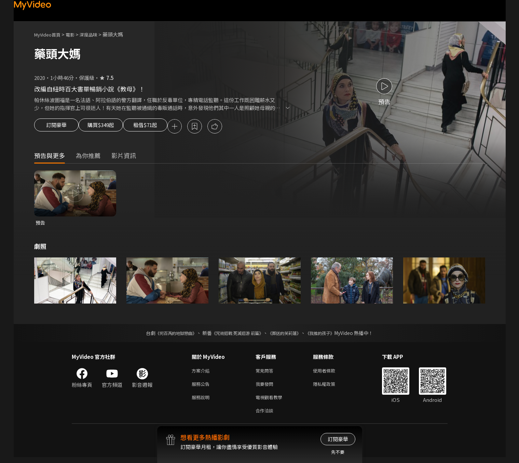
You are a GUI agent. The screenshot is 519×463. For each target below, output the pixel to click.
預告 (41, 223)
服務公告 (202, 387)
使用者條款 (330, 372)
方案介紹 (202, 372)
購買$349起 (109, 127)
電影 (75, 34)
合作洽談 (266, 415)
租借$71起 (161, 127)
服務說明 (202, 401)
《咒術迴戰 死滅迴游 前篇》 (235, 334)
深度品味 (96, 34)
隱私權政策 (330, 387)
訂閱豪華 (56, 127)
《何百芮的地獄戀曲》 (167, 334)
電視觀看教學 (271, 401)
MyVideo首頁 (49, 34)
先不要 (337, 452)
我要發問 (266, 387)
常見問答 (266, 372)
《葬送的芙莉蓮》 (289, 334)
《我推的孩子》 (330, 334)
